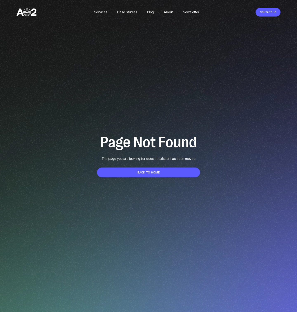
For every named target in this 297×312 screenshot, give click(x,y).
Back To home (148, 172)
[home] (26, 12)
